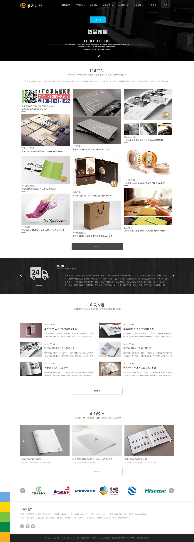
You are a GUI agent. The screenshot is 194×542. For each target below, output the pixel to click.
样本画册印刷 (68, 81)
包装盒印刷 (99, 518)
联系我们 (167, 5)
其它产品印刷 (162, 81)
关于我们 (80, 5)
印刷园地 (153, 5)
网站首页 (66, 5)
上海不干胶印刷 (50, 518)
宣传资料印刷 (30, 81)
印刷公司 (23, 518)
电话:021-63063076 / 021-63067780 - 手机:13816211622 (130, 538)
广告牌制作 (68, 518)
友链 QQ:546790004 (123, 518)
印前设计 (123, 5)
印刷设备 (94, 5)
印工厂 (114, 518)
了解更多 (98, 20)
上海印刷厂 (82, 518)
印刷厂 (75, 518)
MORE (97, 246)
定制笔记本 (60, 518)
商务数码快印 (143, 81)
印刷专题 (138, 5)
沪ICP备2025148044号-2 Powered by (90, 538)
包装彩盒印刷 (87, 81)
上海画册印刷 (31, 518)
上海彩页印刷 (40, 518)
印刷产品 (108, 5)
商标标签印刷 (49, 81)
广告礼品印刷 (105, 81)
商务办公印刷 (124, 81)
